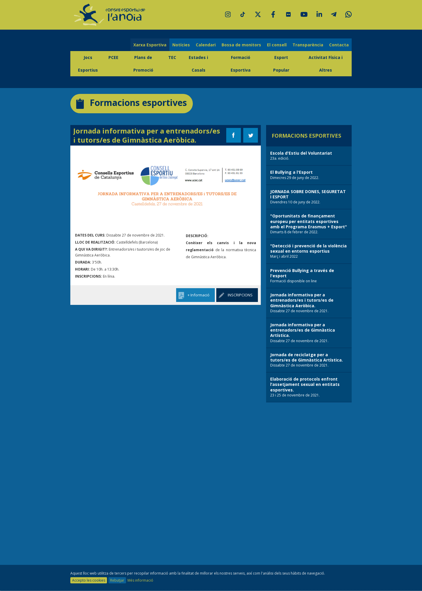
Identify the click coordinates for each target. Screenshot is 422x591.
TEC (172, 57)
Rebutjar (117, 580)
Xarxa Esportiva (149, 45)
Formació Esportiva (241, 64)
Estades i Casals (198, 64)
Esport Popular (281, 64)
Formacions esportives (131, 103)
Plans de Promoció (143, 64)
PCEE (113, 57)
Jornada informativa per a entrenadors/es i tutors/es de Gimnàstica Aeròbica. (146, 135)
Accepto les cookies (88, 580)
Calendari (206, 45)
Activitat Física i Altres (326, 64)
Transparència (307, 45)
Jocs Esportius (88, 64)
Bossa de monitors (241, 45)
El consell (277, 45)
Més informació (140, 580)
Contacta (339, 45)
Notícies (181, 45)
